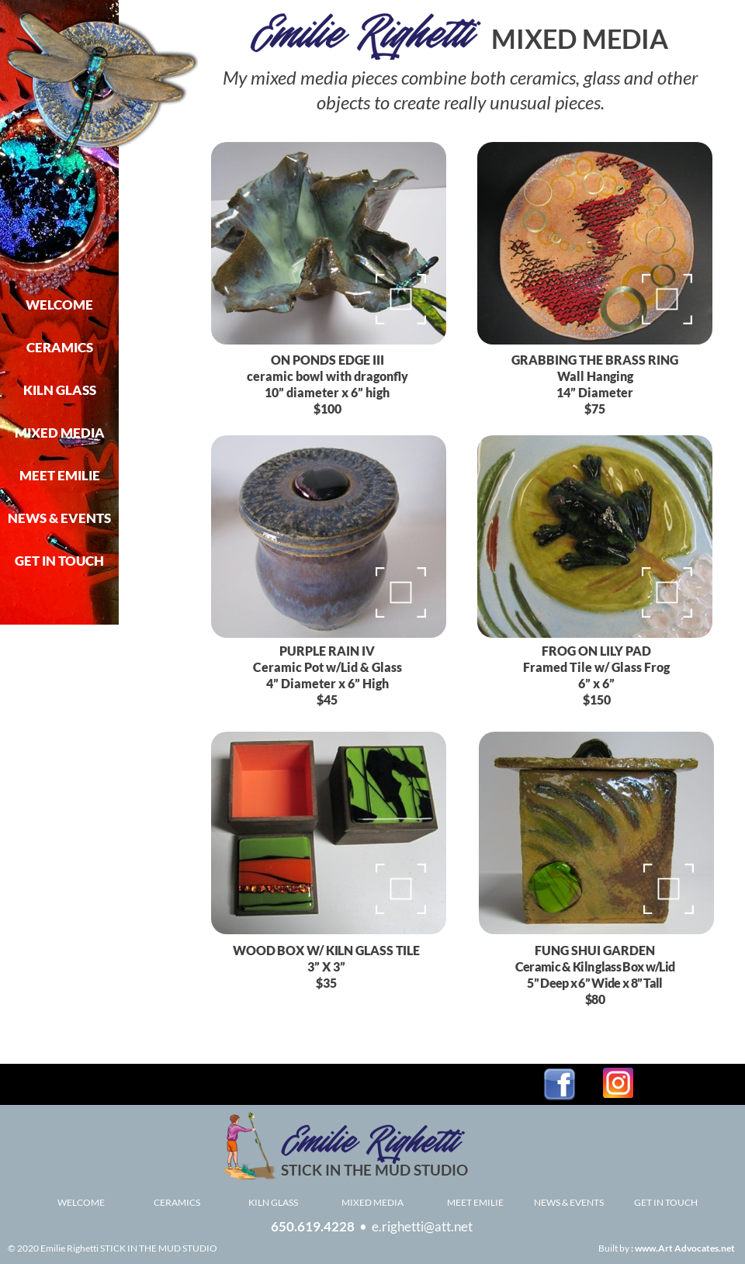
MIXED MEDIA (372, 1202)
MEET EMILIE (475, 1202)
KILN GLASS (273, 1202)
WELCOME (81, 1202)
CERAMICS (177, 1202)
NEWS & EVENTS (569, 1202)
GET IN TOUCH (666, 1202)
